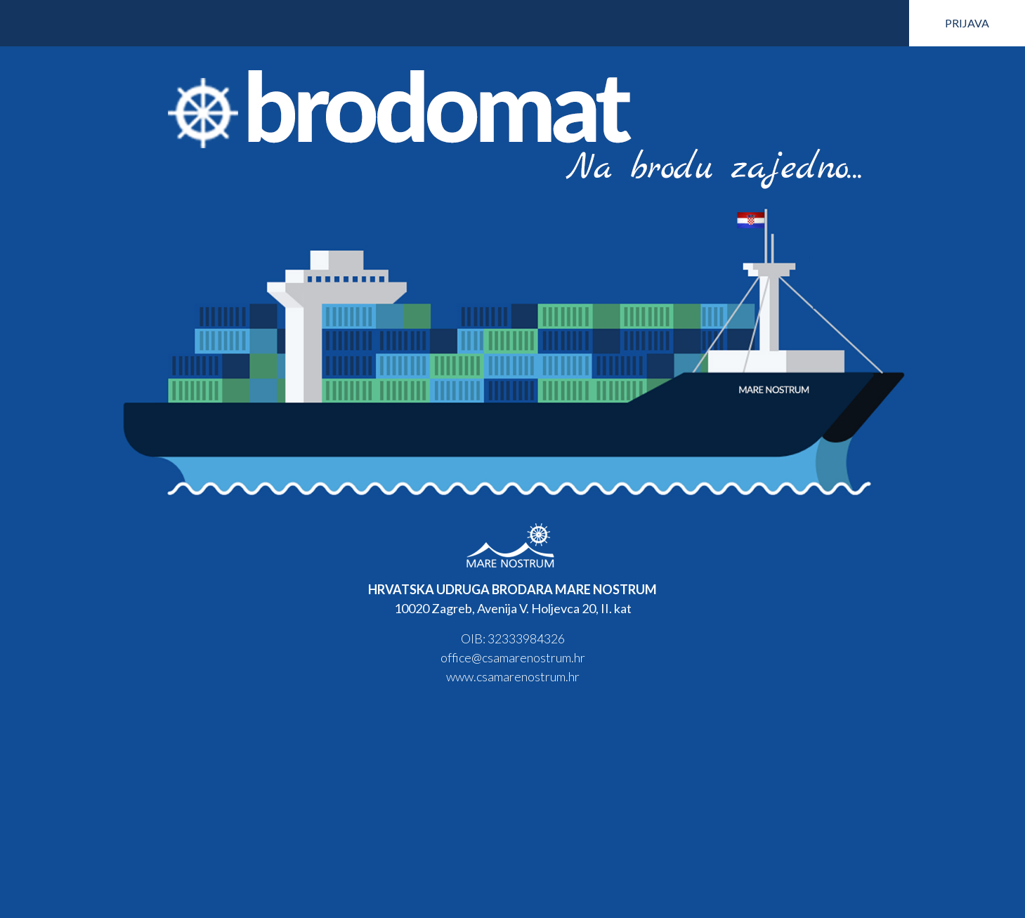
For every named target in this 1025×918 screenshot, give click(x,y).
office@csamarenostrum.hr (512, 657)
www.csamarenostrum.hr (513, 676)
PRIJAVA (967, 22)
